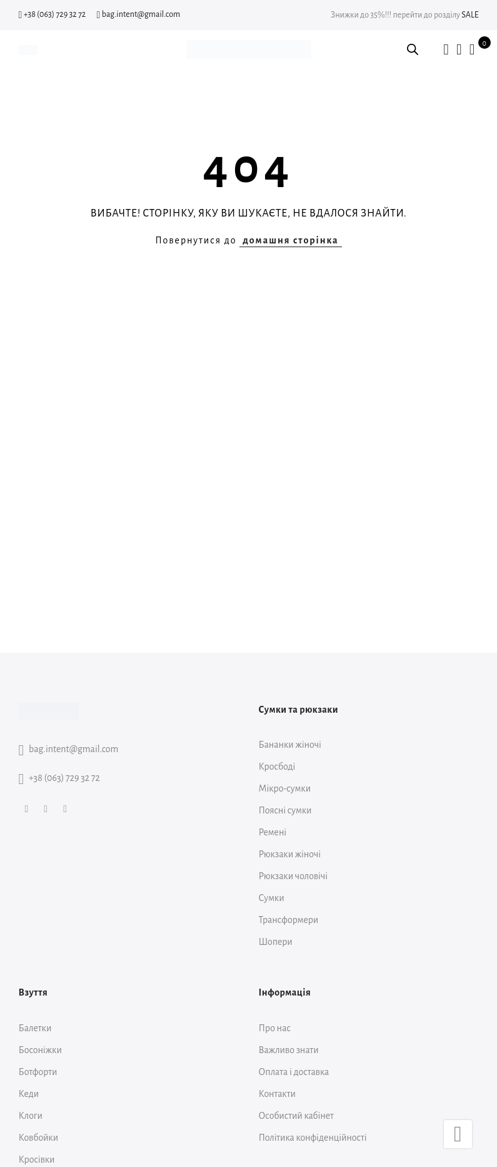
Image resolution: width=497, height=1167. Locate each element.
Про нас (275, 1028)
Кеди (29, 1094)
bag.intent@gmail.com (139, 14)
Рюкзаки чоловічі (293, 876)
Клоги (31, 1116)
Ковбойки (39, 1138)
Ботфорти (38, 1072)
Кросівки (37, 1159)
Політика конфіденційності (313, 1138)
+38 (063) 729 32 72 (52, 14)
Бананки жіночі (290, 745)
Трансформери (289, 920)
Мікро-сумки (285, 788)
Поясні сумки (285, 810)
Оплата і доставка (294, 1072)
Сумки (271, 898)
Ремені (273, 832)
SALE (469, 15)
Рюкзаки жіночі (290, 854)
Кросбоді (277, 767)
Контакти (277, 1094)
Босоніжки (40, 1050)
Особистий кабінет (296, 1116)
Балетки (35, 1028)
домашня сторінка (290, 240)
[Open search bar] (412, 49)
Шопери (276, 942)
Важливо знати (289, 1050)
